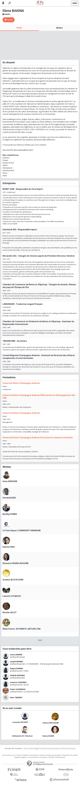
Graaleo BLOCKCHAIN (13, 579)
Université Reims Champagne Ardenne (21, 383)
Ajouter (10, 19)
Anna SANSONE (10, 481)
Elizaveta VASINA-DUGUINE (15, 563)
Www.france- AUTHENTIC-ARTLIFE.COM (21, 628)
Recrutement (34, 755)
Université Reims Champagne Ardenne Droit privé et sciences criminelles (38, 437)
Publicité (25, 755)
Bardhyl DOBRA (10, 514)
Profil (19, 28)
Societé (42, 755)
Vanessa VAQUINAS (18, 682)
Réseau (59, 28)
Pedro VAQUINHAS (18, 689)
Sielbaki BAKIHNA (17, 675)
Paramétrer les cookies (70, 755)
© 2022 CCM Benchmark (57, 757)
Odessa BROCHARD (51, 723)
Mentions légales (20, 757)
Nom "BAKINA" (16, 697)
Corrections (43, 757)
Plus (40, 640)
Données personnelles (53, 755)
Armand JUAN (9, 497)
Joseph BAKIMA (16, 661)
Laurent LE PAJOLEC (12, 596)
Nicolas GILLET (9, 612)
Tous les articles (33, 757)
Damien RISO (9, 546)
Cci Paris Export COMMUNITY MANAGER (22, 530)
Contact (18, 755)
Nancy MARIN (48, 736)
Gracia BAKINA (16, 654)
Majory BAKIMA (16, 668)
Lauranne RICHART (20, 722)
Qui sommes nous (8, 755)
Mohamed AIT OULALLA (22, 736)
